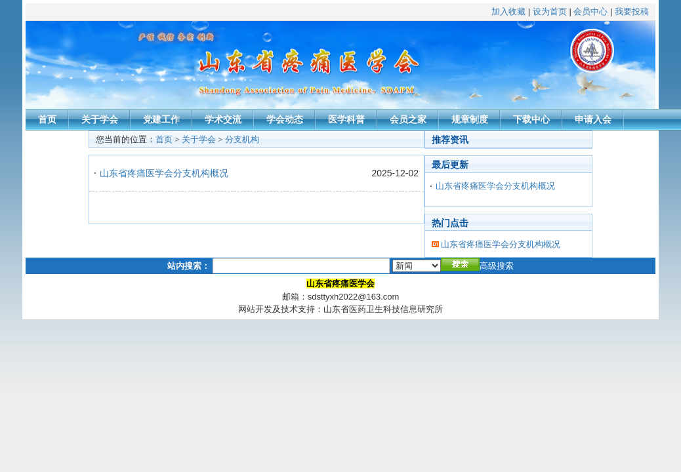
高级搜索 (497, 266)
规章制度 (469, 119)
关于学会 (99, 119)
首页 (47, 119)
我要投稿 (632, 11)
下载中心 (531, 119)
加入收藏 (508, 11)
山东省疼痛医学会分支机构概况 (164, 173)
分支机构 (242, 139)
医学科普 (346, 119)
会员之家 (408, 119)
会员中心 (590, 11)
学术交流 (223, 119)
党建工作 (161, 119)
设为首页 (550, 11)
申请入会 (593, 119)
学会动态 (284, 119)
